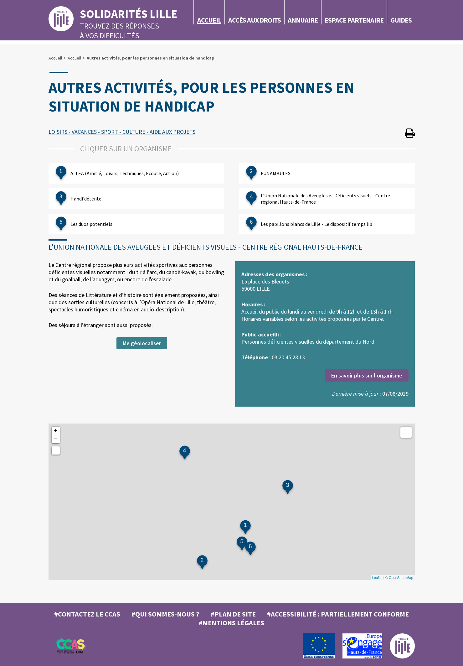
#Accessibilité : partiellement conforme (338, 614)
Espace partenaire (354, 20)
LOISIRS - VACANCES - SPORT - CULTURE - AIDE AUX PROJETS (122, 131)
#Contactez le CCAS (87, 614)
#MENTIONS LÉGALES (231, 622)
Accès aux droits (254, 20)
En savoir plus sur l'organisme (366, 375)
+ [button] (56, 430)
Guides (401, 20)
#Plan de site (233, 614)
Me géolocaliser (142, 343)
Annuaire (303, 20)
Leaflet (377, 578)
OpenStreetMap (401, 578)
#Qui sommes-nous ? (165, 614)
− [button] (56, 439)
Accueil (209, 20)
